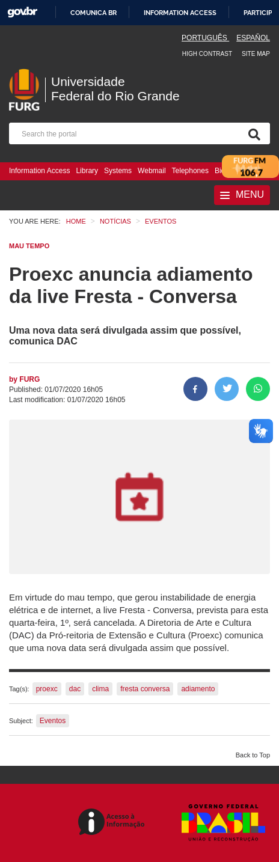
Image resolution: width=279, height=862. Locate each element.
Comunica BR (93, 12)
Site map (256, 53)
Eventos (53, 721)
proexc (47, 689)
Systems (118, 171)
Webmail (151, 171)
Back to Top (253, 755)
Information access (180, 12)
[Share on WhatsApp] (258, 389)
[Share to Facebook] (195, 389)
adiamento (198, 689)
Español (253, 38)
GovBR (22, 12)
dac (75, 689)
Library (87, 171)
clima (100, 689)
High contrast (207, 53)
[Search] (252, 133)
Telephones (190, 171)
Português (205, 38)
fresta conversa (145, 689)
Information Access (39, 171)
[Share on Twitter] (227, 389)
